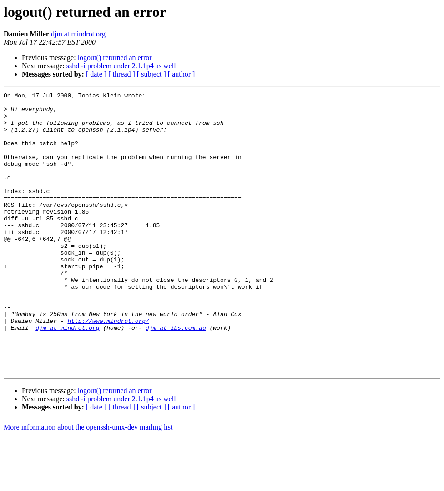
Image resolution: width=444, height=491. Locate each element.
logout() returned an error (115, 57)
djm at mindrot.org (78, 34)
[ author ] (181, 74)
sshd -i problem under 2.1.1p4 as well (121, 66)
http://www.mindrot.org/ (108, 367)
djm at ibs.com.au (176, 375)
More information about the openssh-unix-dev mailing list (88, 483)
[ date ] (96, 74)
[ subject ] (151, 74)
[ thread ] (121, 74)
